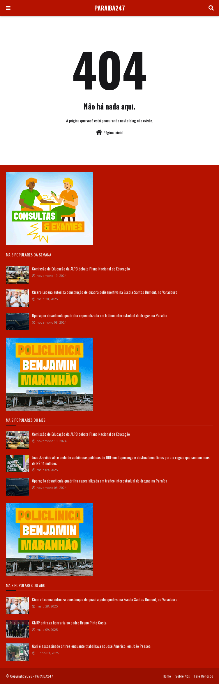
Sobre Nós (182, 675)
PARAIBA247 (109, 8)
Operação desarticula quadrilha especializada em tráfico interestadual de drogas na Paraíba (99, 315)
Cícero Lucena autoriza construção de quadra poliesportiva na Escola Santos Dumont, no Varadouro (104, 292)
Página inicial (109, 132)
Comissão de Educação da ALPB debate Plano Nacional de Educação (81, 269)
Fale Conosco (203, 675)
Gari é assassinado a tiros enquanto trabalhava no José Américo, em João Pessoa (91, 646)
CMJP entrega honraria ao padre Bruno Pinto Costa (69, 623)
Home (167, 675)
